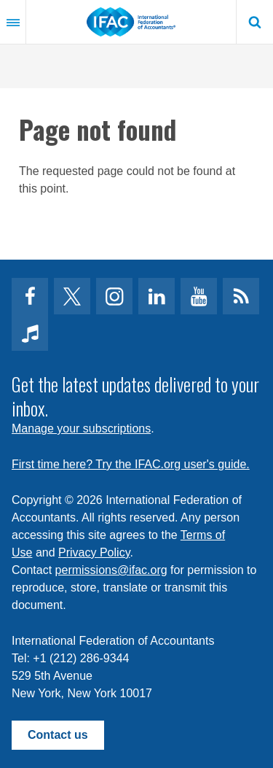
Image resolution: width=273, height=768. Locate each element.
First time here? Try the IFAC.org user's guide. (131, 464)
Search (254, 22)
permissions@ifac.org (111, 570)
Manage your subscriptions (81, 428)
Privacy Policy (94, 552)
